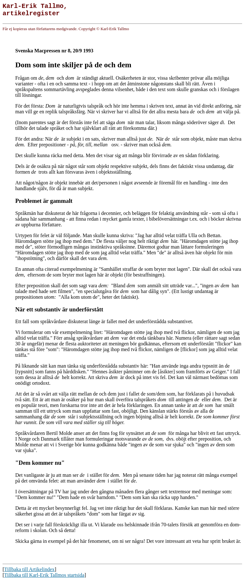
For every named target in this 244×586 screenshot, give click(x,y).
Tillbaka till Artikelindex (29, 574)
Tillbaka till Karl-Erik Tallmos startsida (44, 580)
